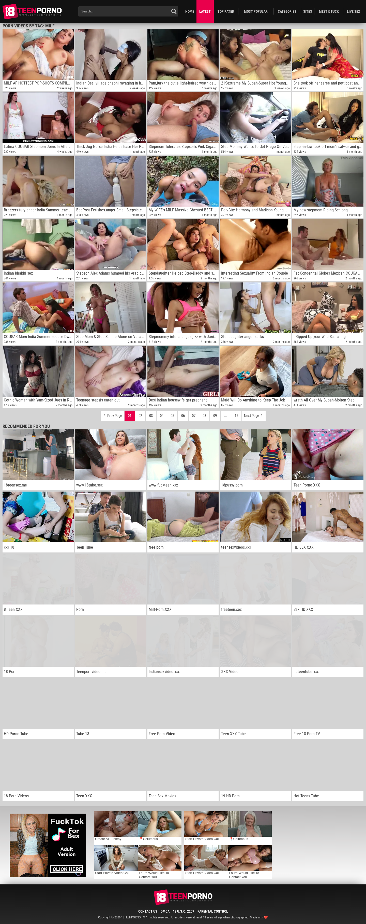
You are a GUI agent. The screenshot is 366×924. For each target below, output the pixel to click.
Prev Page (112, 414)
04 (161, 415)
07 (193, 415)
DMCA (165, 911)
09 (215, 415)
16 (236, 415)
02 (140, 415)
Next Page (254, 414)
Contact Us (147, 911)
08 (204, 415)
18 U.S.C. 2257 (183, 911)
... (225, 415)
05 (172, 415)
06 (183, 415)
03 (151, 415)
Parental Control (212, 911)
